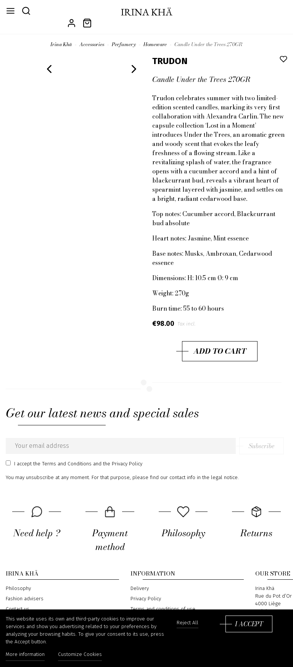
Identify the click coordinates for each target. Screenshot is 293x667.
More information (25, 655)
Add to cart (219, 341)
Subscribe (265, 436)
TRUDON (170, 51)
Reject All (187, 623)
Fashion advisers (24, 589)
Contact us (17, 599)
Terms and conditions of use (162, 599)
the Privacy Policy (122, 454)
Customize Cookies (80, 655)
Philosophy (18, 579)
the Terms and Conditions (62, 454)
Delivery (139, 579)
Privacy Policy (145, 589)
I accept (249, 624)
